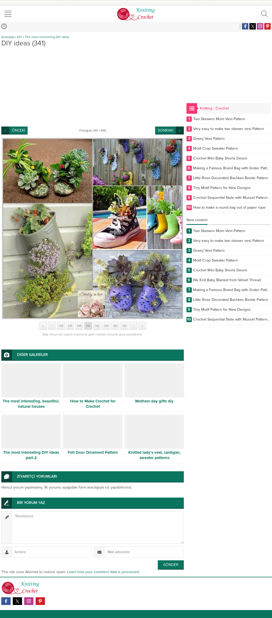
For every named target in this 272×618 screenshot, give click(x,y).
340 (79, 325)
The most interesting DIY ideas (47, 37)
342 (97, 325)
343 (106, 325)
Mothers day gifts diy (154, 401)
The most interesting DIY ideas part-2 (31, 455)
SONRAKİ (165, 130)
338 (61, 325)
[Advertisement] (92, 86)
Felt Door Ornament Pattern (93, 452)
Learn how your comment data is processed (103, 572)
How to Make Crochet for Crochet (93, 404)
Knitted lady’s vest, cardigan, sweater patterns (154, 455)
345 (124, 325)
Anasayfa (7, 37)
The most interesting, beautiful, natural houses (31, 404)
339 (70, 325)
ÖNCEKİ (18, 130)
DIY (19, 37)
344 (115, 325)
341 (88, 325)
